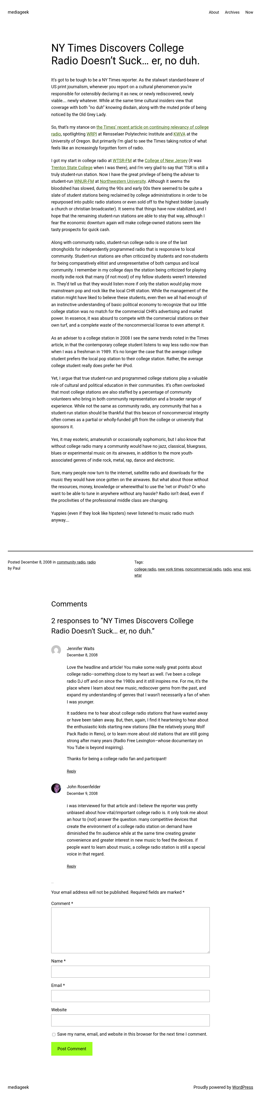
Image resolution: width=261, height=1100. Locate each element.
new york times (170, 569)
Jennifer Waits (80, 648)
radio (91, 562)
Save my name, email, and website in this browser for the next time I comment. (132, 1034)
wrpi (247, 569)
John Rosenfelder (83, 786)
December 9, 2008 (82, 793)
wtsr (138, 575)
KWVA (179, 134)
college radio (145, 569)
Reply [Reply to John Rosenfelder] (71, 866)
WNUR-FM (84, 181)
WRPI (92, 134)
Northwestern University (123, 181)
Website (59, 1009)
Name (58, 961)
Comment (62, 903)
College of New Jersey (166, 160)
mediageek (18, 12)
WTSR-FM (122, 160)
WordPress (242, 1087)
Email (58, 985)
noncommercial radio (203, 569)
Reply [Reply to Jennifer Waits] (71, 771)
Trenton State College (71, 167)
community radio (71, 562)
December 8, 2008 (82, 655)
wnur (237, 569)
